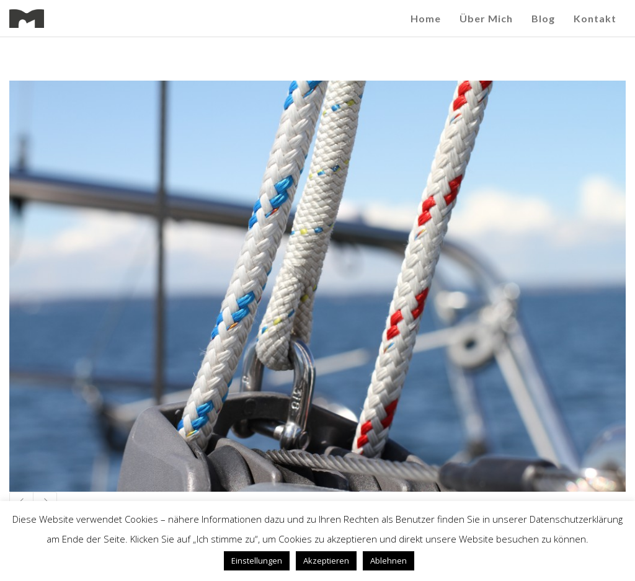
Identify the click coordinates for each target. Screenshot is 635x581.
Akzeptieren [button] (326, 560)
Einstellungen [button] (256, 560)
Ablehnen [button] (388, 560)
